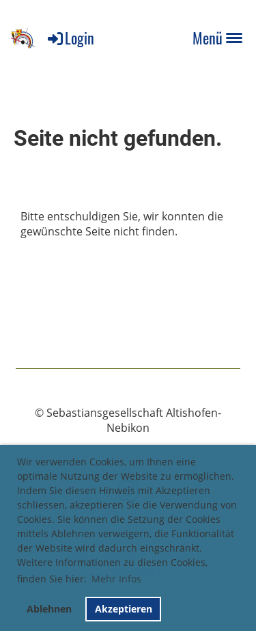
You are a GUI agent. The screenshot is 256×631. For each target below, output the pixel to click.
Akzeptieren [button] (123, 608)
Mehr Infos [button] (116, 578)
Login (70, 38)
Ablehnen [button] (49, 608)
